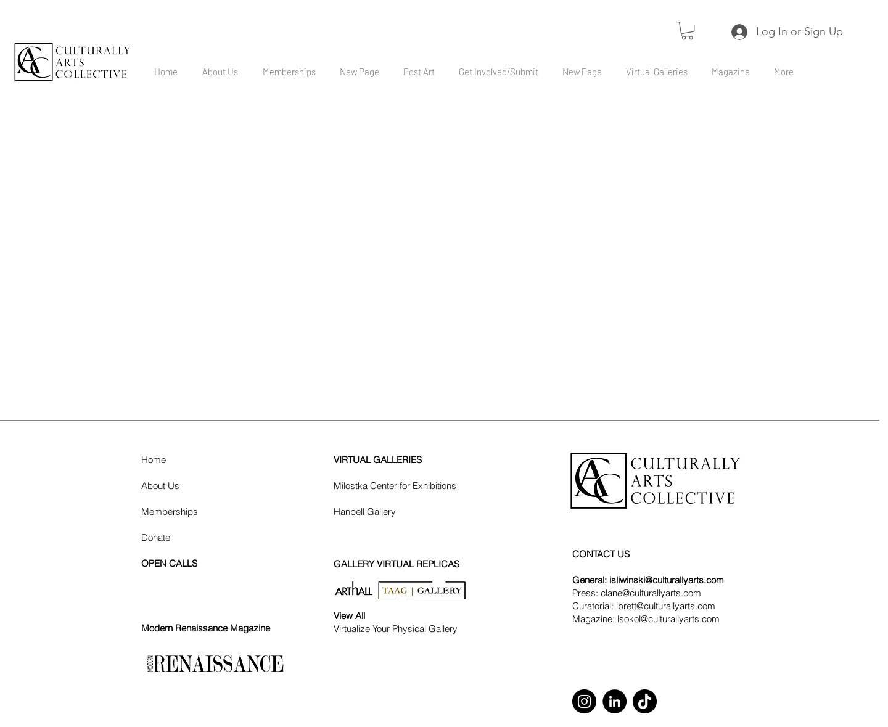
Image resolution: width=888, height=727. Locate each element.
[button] (687, 30)
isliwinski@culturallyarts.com (666, 580)
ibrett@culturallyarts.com (665, 606)
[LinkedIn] (614, 701)
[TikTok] (645, 701)
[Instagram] (584, 701)
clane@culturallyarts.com (651, 593)
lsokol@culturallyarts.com (668, 619)
